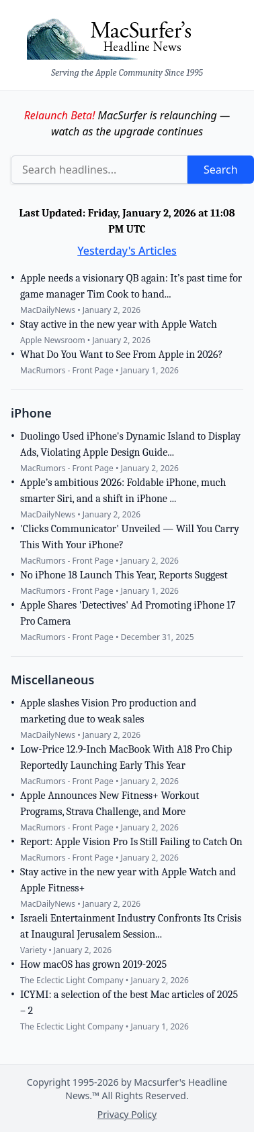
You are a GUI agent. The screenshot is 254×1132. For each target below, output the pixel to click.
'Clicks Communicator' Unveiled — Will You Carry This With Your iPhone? (129, 537)
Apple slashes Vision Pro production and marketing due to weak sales (108, 711)
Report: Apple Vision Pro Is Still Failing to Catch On (131, 842)
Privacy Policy (127, 1114)
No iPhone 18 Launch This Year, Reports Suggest (124, 575)
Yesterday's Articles (127, 250)
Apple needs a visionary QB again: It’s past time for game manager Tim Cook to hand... (131, 286)
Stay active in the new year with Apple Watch (118, 324)
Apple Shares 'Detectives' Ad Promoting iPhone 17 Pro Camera (128, 613)
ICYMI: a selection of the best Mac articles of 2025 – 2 (129, 1003)
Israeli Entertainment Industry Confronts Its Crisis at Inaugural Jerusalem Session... (130, 926)
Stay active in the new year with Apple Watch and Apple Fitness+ (128, 880)
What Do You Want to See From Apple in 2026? (121, 355)
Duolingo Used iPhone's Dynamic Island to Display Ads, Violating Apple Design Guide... (130, 444)
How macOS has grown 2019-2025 (93, 964)
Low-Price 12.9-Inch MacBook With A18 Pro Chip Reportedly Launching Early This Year (126, 757)
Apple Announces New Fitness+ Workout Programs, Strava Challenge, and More (109, 804)
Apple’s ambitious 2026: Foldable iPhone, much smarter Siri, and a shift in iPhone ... (123, 491)
